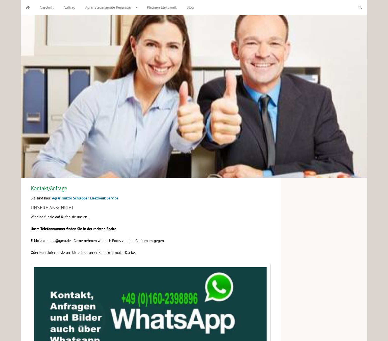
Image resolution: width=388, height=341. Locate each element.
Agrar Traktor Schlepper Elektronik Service (85, 198)
